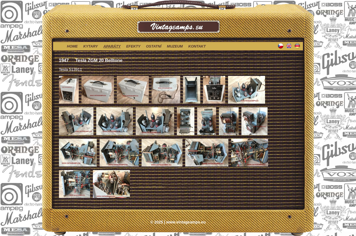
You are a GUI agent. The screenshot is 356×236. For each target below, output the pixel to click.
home (72, 46)
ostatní (153, 46)
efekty (133, 46)
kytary (90, 46)
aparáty (112, 46)
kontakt (197, 46)
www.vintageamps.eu (186, 222)
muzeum (175, 46)
